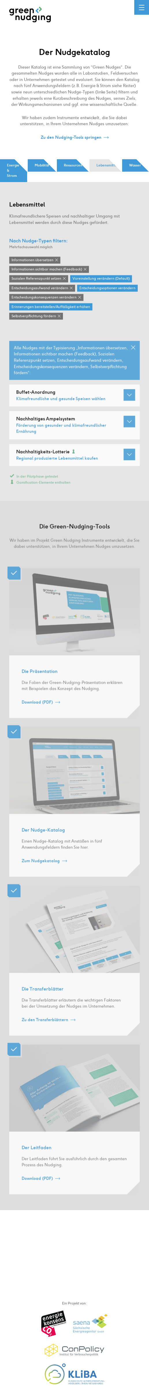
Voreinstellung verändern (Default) (101, 279)
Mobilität (42, 165)
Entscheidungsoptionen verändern (107, 288)
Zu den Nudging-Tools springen (71, 137)
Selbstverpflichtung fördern (34, 316)
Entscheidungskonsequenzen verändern (44, 298)
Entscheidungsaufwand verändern (40, 288)
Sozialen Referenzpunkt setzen (36, 279)
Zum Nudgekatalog (41, 866)
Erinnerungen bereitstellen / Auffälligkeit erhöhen (51, 307)
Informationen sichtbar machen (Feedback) (47, 270)
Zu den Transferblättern (45, 1025)
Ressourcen (73, 165)
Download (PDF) (37, 707)
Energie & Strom (13, 170)
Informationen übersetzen (32, 260)
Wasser (135, 165)
